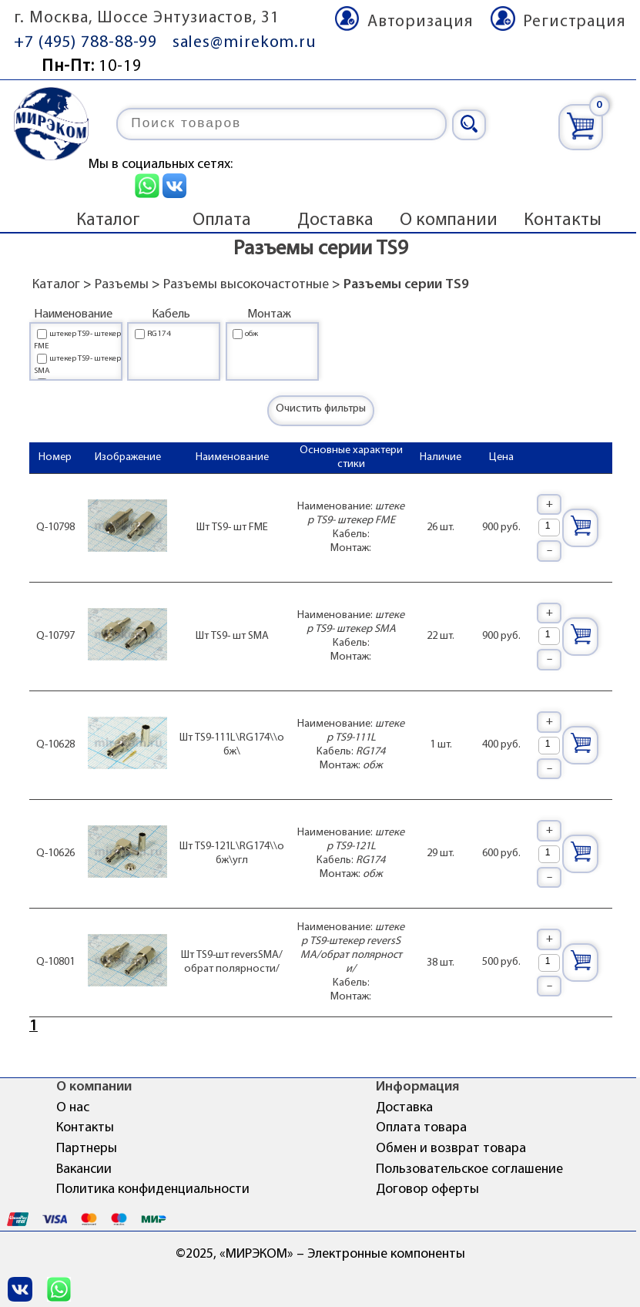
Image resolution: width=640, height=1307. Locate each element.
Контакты (562, 220)
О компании (449, 220)
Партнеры (86, 1148)
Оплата (222, 220)
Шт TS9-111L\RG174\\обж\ (231, 745)
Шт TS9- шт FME (232, 527)
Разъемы (122, 284)
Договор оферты (427, 1189)
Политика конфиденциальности (153, 1189)
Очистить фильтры (321, 409)
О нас (72, 1107)
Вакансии (84, 1169)
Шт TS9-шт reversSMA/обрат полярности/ (232, 962)
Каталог (108, 220)
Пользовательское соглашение (469, 1169)
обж (251, 334)
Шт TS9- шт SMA (232, 636)
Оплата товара (421, 1128)
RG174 (159, 334)
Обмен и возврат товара (451, 1148)
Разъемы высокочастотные (246, 284)
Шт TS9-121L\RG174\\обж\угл (231, 853)
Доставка (335, 220)
